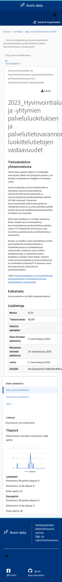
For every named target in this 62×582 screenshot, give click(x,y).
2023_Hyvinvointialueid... (18, 389)
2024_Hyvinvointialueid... (18, 396)
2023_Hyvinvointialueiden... (18, 55)
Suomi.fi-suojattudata (49, 22)
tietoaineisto (13, 63)
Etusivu (6, 31)
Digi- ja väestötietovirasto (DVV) (40, 31)
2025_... (9, 403)
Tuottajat (17, 31)
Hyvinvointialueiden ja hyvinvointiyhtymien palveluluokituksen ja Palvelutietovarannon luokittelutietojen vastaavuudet (25, 43)
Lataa (46, 90)
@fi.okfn (11, 573)
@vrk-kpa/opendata (36, 573)
